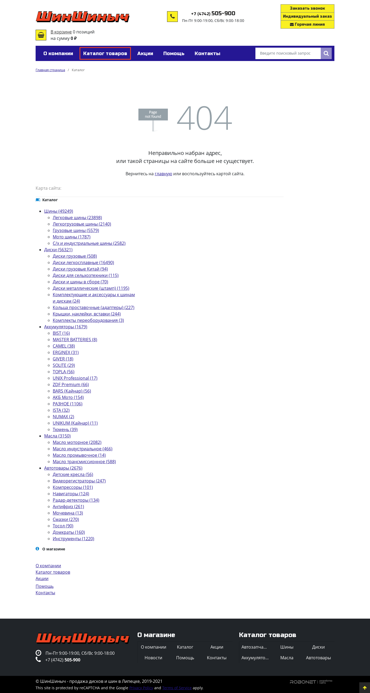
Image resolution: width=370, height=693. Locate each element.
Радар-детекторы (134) (76, 500)
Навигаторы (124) (71, 494)
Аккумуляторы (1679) (65, 327)
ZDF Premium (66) (71, 384)
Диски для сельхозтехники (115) (86, 275)
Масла (286, 658)
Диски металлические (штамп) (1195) (91, 288)
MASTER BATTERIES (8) (75, 339)
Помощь (45, 586)
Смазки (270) (66, 519)
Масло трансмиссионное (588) (84, 461)
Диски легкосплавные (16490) (83, 262)
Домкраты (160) (69, 532)
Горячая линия (307, 24)
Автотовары (318, 658)
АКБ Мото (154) (68, 397)
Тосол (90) (63, 526)
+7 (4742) (213, 14)
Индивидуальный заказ (307, 16)
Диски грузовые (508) (75, 256)
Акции (42, 578)
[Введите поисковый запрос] (288, 53)
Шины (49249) (58, 211)
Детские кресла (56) (73, 474)
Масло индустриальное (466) (82, 449)
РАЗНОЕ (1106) (67, 404)
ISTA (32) (61, 410)
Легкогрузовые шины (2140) (82, 224)
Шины (286, 647)
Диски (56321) (58, 250)
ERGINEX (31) (66, 352)
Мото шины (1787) (71, 237)
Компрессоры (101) (73, 487)
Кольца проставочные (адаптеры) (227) (93, 307)
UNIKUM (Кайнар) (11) (75, 423)
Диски (318, 647)
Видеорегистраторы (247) (79, 481)
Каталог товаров (53, 572)
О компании (48, 566)
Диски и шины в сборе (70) (80, 282)
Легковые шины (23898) (77, 217)
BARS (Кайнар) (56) (72, 391)
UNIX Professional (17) (75, 378)
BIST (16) (61, 333)
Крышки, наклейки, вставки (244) (87, 314)
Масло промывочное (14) (79, 455)
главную (163, 174)
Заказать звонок (307, 8)
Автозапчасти (255, 647)
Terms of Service (177, 687)
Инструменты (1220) (73, 539)
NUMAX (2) (63, 417)
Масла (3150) (57, 436)
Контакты (45, 593)
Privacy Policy (141, 687)
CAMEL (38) (64, 346)
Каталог (185, 647)
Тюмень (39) (65, 429)
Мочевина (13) (68, 513)
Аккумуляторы (256, 658)
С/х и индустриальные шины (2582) (89, 243)
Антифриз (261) (68, 506)
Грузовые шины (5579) (76, 230)
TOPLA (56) (63, 372)
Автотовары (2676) (63, 468)
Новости (153, 658)
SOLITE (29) (64, 365)
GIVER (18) (63, 359)
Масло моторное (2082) (77, 442)
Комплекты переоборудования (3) (88, 320)
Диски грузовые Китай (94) (80, 269)
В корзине (61, 32)
